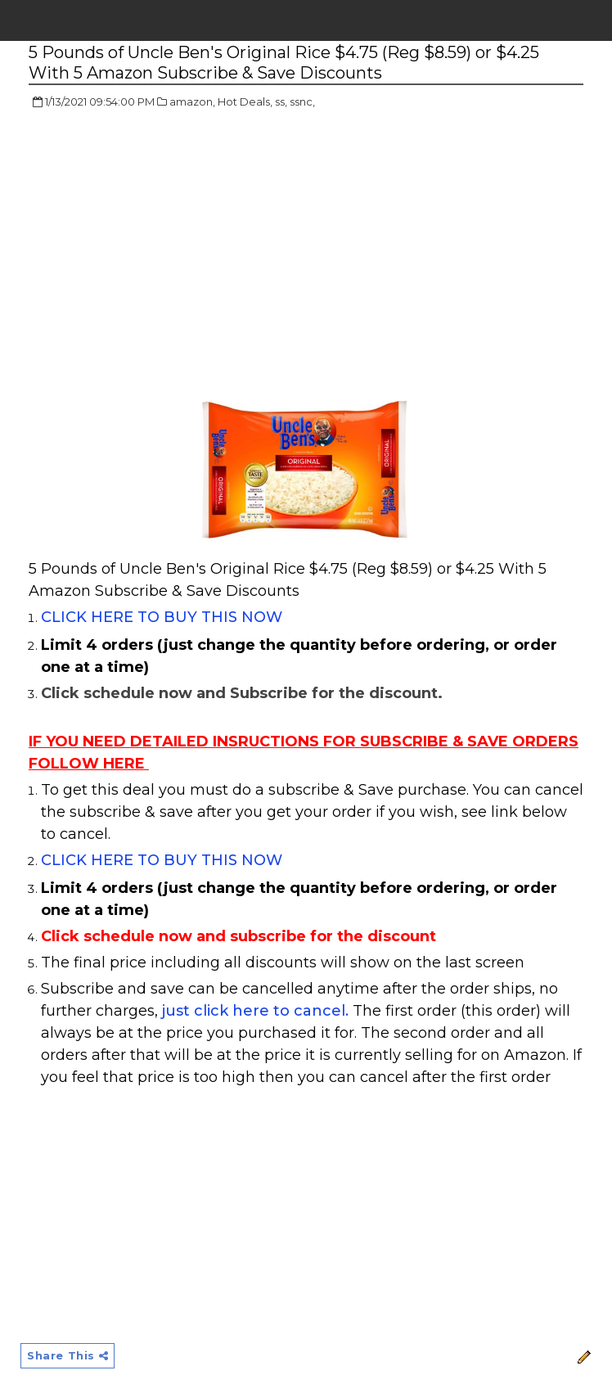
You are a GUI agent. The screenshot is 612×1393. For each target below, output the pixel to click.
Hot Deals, (245, 101)
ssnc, (302, 101)
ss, (281, 101)
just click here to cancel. (255, 1011)
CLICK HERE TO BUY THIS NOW (161, 617)
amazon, (192, 101)
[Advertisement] (166, 241)
